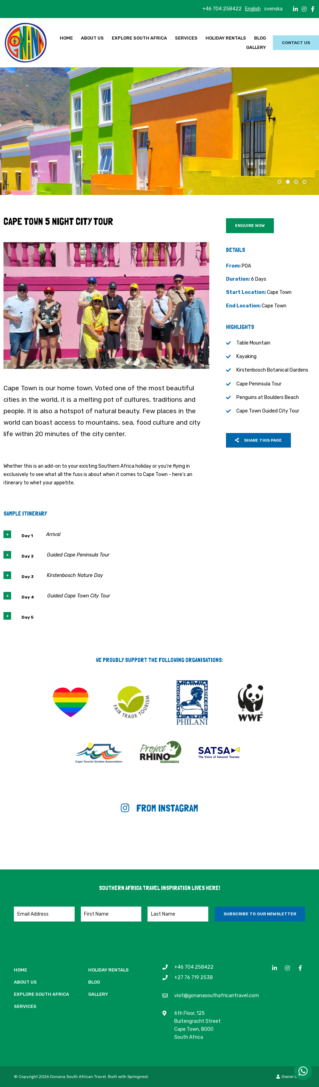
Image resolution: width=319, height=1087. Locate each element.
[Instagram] (304, 9)
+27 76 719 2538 (193, 977)
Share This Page (258, 440)
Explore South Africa (139, 38)
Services (186, 38)
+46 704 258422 (222, 9)
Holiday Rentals (225, 38)
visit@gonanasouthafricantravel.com (216, 995)
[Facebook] (313, 9)
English (253, 9)
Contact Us (296, 42)
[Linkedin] (295, 9)
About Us (92, 38)
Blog (260, 38)
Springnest (137, 1076)
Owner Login (290, 1076)
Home (66, 38)
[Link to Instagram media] (53, 840)
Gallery (256, 47)
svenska (273, 9)
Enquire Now (250, 225)
